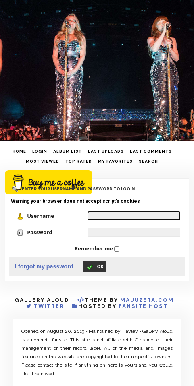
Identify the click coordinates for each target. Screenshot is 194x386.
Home (19, 151)
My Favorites (115, 161)
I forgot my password (44, 266)
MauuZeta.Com (147, 300)
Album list (67, 151)
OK (95, 266)
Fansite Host (143, 306)
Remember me (94, 248)
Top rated (78, 161)
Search (148, 161)
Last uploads (106, 151)
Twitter (49, 306)
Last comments (151, 151)
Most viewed (42, 161)
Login (39, 151)
